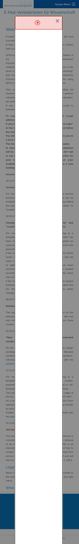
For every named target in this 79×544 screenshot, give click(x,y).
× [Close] (58, 4)
